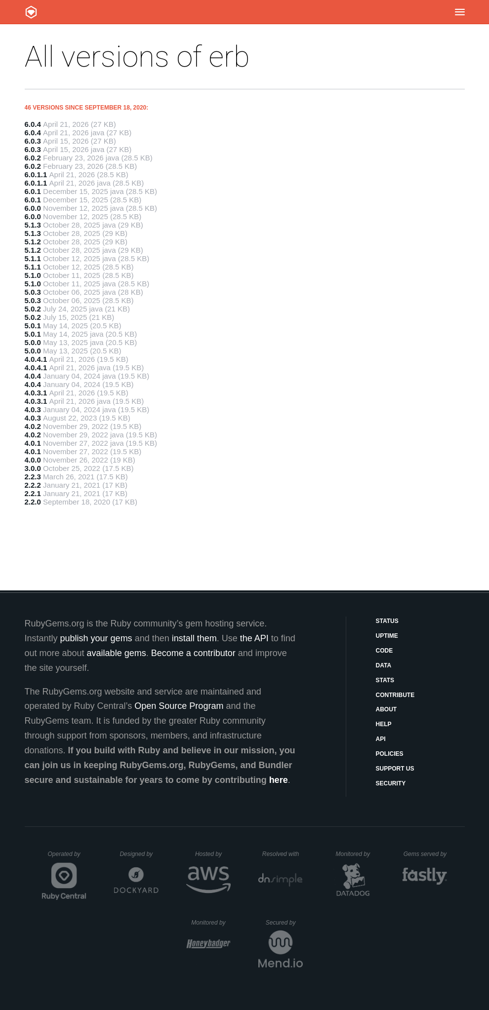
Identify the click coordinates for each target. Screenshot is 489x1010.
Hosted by (213, 854)
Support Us (395, 768)
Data (384, 665)
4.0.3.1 (36, 392)
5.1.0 (33, 275)
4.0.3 (33, 409)
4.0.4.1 (36, 359)
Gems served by (426, 854)
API (381, 739)
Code (384, 650)
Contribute (395, 695)
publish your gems (96, 638)
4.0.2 (33, 426)
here (278, 780)
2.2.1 (33, 493)
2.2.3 (33, 476)
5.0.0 (33, 342)
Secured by (284, 922)
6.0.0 (33, 208)
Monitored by (355, 854)
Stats (385, 680)
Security (391, 783)
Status (387, 621)
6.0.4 (33, 124)
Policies (390, 753)
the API (254, 638)
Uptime (387, 635)
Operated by (67, 857)
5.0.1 (33, 325)
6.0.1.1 (36, 174)
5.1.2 (33, 241)
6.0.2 (33, 158)
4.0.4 (33, 376)
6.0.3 (33, 141)
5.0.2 (33, 309)
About (386, 709)
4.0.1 (33, 443)
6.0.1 (33, 191)
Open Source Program (178, 706)
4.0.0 (33, 460)
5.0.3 (33, 292)
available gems (116, 653)
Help (384, 724)
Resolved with (282, 854)
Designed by (139, 854)
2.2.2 (33, 485)
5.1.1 (33, 258)
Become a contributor (193, 653)
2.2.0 (33, 502)
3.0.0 (33, 468)
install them (194, 638)
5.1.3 (33, 225)
